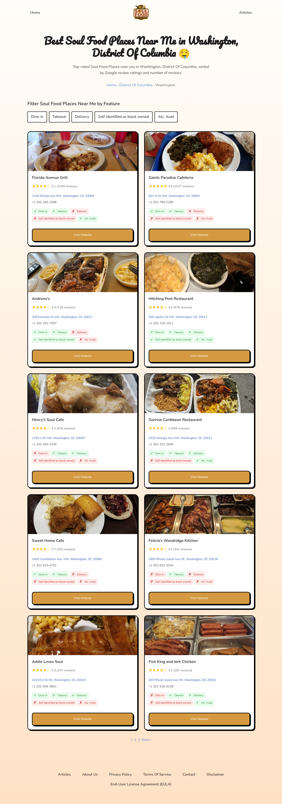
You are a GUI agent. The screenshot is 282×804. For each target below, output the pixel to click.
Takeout (59, 117)
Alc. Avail (166, 117)
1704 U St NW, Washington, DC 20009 (58, 438)
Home (35, 12)
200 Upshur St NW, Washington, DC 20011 (178, 317)
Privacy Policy (120, 775)
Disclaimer (216, 775)
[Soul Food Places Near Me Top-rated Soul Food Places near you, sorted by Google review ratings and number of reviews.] (141, 13)
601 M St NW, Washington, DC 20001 (174, 196)
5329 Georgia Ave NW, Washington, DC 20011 (180, 438)
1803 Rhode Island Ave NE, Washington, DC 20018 (183, 559)
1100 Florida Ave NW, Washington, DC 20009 (63, 196)
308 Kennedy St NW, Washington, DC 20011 (62, 317)
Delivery (82, 117)
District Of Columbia (136, 85)
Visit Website (83, 235)
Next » (146, 740)
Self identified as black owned (123, 117)
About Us (89, 775)
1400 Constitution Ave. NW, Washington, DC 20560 (67, 559)
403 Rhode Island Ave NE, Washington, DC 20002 (182, 681)
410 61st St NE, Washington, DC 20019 (59, 681)
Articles (245, 12)
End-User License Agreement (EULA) (141, 785)
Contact (189, 775)
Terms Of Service (157, 775)
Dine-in (37, 117)
